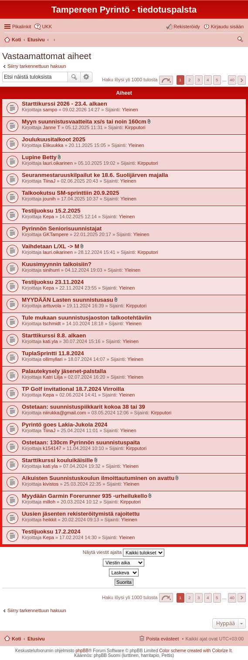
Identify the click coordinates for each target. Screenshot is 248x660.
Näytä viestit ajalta (123, 553)
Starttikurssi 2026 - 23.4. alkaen (64, 103)
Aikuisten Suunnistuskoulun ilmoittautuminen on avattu (98, 478)
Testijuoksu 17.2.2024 (51, 531)
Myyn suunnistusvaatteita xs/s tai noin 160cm (84, 121)
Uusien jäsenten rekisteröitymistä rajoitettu (80, 513)
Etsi (74, 77)
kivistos (50, 484)
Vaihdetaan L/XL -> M (50, 246)
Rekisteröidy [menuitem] (186, 26)
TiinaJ (49, 180)
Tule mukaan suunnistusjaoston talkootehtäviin (86, 317)
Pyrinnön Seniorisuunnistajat (62, 228)
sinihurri (51, 270)
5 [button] (217, 79)
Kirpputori (135, 127)
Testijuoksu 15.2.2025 (51, 210)
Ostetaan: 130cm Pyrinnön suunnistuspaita (81, 442)
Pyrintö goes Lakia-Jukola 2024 (64, 424)
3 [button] (198, 79)
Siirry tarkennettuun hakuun (36, 66)
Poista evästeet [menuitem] (162, 638)
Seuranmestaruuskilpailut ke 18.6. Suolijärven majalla (95, 175)
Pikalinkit (21, 26)
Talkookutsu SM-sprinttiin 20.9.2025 (70, 193)
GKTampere (55, 234)
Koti (16, 638)
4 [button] (208, 79)
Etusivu (36, 638)
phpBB (81, 650)
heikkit (49, 519)
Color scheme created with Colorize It (195, 650)
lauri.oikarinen (57, 163)
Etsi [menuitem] (241, 40)
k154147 (52, 448)
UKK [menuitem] (47, 26)
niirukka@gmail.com (64, 412)
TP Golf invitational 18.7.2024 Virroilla (73, 389)
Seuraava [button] (242, 80)
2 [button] (189, 79)
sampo (50, 109)
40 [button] (232, 79)
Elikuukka (53, 145)
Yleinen (130, 109)
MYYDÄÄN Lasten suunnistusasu (67, 300)
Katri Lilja (52, 377)
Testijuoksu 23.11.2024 (53, 282)
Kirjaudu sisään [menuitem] (227, 26)
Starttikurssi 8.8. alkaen (54, 335)
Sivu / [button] (166, 80)
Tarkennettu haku (86, 77)
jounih (49, 198)
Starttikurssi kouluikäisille (57, 460)
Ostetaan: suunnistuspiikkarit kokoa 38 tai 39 (83, 406)
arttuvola (52, 305)
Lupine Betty (39, 157)
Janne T (51, 127)
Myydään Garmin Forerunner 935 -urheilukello (84, 496)
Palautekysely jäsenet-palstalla (64, 371)
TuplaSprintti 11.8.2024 (53, 353)
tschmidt (52, 323)
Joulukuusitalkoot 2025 (53, 139)
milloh (49, 501)
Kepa (48, 216)
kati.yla (50, 341)
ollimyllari (52, 359)
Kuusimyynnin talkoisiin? (57, 264)
